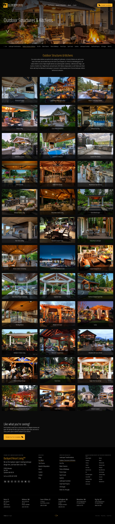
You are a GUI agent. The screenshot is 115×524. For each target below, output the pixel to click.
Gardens (77, 46)
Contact (75, 5)
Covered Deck (50, 413)
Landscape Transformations (15, 46)
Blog (40, 478)
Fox (8, 515)
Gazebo (83, 413)
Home (40, 457)
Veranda (68, 413)
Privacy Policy (103, 515)
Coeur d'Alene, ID (45, 499)
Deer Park (87, 467)
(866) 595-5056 (98, 505)
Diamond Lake (88, 470)
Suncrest (100, 477)
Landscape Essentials (85, 46)
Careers (40, 472)
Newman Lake (102, 465)
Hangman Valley (89, 479)
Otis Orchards (101, 472)
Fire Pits (39, 46)
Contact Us (80, 503)
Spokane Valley (102, 474)
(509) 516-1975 (80, 505)
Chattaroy (87, 460)
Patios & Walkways (55, 46)
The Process (51, 5)
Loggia (64, 413)
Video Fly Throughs (64, 489)
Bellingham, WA (63, 499)
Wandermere (101, 481)
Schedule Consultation (104, 5)
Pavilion (79, 413)
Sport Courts (70, 46)
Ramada (72, 413)
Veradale (100, 479)
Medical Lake (101, 463)
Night (7, 515)
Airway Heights (88, 458)
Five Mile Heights (89, 474)
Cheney (87, 463)
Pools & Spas (63, 46)
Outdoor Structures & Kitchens (29, 46)
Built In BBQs (33, 413)
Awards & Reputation (61, 5)
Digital (11, 515)
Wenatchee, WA (81, 499)
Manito (100, 458)
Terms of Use (97, 515)
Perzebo (45, 413)
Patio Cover (56, 413)
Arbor (76, 413)
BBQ (42, 413)
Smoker (38, 413)
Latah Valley (88, 481)
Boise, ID (6, 499)
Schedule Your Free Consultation (14, 437)
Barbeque (28, 413)
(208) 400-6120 (7, 506)
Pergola (87, 413)
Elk (86, 472)
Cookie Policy (109, 515)
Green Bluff (88, 477)
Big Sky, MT (98, 499)
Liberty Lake (88, 484)
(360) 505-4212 (61, 506)
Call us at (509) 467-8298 (10, 476)
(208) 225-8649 (43, 505)
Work (5, 46)
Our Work (44, 5)
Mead (100, 460)
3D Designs (103, 46)
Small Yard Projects (95, 46)
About (69, 5)
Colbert (87, 465)
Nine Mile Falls (102, 470)
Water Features (45, 46)
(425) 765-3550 (25, 506)
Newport (100, 467)
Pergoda (60, 413)
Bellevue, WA (25, 499)
